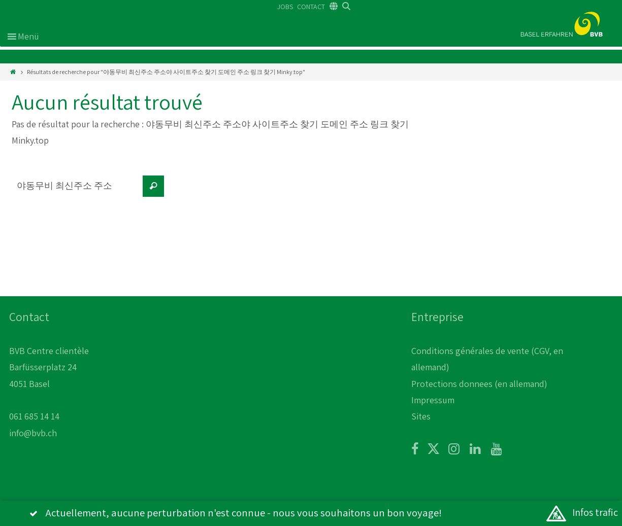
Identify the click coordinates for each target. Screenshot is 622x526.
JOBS (285, 6)
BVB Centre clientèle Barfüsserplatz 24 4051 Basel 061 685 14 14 (49, 384)
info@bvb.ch (33, 433)
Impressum (432, 400)
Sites (421, 416)
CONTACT (311, 6)
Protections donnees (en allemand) (479, 384)
